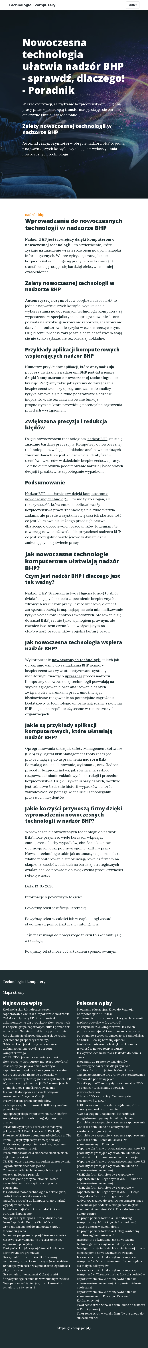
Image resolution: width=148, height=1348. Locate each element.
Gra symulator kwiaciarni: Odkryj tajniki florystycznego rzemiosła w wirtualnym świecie (36, 1277)
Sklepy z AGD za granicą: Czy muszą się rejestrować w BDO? (104, 1098)
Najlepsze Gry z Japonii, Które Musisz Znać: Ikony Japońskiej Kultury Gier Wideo (33, 1220)
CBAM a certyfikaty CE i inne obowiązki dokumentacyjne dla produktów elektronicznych (36, 1020)
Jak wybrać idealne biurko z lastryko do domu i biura (109, 1055)
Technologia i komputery (32, 5)
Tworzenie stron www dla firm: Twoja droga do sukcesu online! (110, 1316)
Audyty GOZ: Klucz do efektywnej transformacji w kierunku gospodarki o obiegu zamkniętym (110, 1203)
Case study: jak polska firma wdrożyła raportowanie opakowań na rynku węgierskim (35, 1068)
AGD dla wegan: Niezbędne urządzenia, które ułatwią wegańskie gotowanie (108, 1107)
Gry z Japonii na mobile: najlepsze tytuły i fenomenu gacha (31, 1229)
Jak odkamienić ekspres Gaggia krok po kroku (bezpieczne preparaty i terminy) (34, 1038)
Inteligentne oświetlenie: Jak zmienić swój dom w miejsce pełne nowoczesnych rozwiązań (111, 1250)
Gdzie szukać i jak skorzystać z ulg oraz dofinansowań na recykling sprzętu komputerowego (30, 1048)
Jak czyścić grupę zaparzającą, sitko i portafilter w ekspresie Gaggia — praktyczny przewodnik (36, 1029)
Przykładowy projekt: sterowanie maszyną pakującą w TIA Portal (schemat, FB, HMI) (32, 1129)
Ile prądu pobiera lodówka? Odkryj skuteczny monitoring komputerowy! (108, 1233)
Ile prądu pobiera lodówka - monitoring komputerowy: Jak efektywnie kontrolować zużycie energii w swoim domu (106, 1222)
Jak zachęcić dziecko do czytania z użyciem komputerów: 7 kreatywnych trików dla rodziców (111, 1272)
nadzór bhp (34, 214)
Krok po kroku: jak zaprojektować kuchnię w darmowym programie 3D (33, 1250)
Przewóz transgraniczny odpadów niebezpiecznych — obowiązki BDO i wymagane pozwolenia (35, 1105)
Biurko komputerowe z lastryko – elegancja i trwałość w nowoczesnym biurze (107, 1046)
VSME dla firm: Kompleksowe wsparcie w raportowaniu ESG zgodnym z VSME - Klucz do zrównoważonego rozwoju (109, 1179)
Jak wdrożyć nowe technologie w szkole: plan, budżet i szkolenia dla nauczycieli (34, 1194)
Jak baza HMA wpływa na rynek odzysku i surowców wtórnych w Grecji (31, 1094)
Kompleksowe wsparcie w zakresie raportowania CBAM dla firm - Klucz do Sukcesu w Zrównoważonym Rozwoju (111, 1140)
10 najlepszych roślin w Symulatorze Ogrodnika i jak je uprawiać (36, 1268)
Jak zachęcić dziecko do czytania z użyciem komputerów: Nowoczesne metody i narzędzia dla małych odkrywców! (109, 1261)
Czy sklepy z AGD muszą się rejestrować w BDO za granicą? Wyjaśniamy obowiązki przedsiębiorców (110, 1087)
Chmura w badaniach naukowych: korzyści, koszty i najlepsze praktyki (32, 1172)
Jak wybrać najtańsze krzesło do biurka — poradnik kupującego (31, 1211)
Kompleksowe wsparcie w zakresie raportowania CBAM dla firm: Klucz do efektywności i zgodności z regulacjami (111, 1127)
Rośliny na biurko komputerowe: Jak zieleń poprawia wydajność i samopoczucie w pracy (108, 1029)
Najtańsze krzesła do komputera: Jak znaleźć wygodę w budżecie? (34, 1203)
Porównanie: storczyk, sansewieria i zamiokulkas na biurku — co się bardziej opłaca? (110, 1038)
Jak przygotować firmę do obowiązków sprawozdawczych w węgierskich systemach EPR (37, 1077)
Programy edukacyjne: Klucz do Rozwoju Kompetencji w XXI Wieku (105, 1012)
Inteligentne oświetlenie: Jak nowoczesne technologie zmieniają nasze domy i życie (105, 1242)
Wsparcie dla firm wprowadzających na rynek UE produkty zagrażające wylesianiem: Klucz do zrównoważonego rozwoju (111, 1166)
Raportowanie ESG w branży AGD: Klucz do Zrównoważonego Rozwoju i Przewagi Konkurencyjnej (107, 1296)
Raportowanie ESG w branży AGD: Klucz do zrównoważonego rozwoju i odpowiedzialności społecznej (109, 1283)
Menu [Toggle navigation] (133, 5)
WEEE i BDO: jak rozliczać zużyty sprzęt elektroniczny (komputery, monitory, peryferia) (35, 1059)
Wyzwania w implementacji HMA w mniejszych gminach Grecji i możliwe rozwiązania (35, 1085)
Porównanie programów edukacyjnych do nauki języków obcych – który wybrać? (110, 1020)
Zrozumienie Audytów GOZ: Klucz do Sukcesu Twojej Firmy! (108, 1211)
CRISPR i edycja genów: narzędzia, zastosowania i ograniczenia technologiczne (36, 1164)
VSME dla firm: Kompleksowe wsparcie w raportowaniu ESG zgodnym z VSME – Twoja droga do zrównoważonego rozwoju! (108, 1192)
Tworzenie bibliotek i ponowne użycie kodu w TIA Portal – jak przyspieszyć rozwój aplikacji (37, 1138)
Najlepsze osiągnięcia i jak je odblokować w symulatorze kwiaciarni (33, 1285)
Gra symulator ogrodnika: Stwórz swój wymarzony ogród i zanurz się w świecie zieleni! (36, 1259)
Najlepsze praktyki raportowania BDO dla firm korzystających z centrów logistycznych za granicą (35, 1118)
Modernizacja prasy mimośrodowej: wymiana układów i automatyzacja (34, 1146)
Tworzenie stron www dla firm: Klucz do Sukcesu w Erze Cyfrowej (111, 1307)
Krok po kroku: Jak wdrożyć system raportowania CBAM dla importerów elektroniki (36, 1012)
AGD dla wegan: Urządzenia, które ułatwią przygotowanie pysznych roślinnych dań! (106, 1116)
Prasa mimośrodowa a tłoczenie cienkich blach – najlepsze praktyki (36, 1155)
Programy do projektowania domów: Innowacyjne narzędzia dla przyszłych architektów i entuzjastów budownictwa (105, 1066)
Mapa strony (13, 992)
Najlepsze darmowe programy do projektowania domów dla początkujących (111, 1077)
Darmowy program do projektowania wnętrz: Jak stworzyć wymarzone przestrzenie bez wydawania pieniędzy (35, 1239)
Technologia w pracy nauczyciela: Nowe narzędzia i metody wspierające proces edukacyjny (30, 1183)
